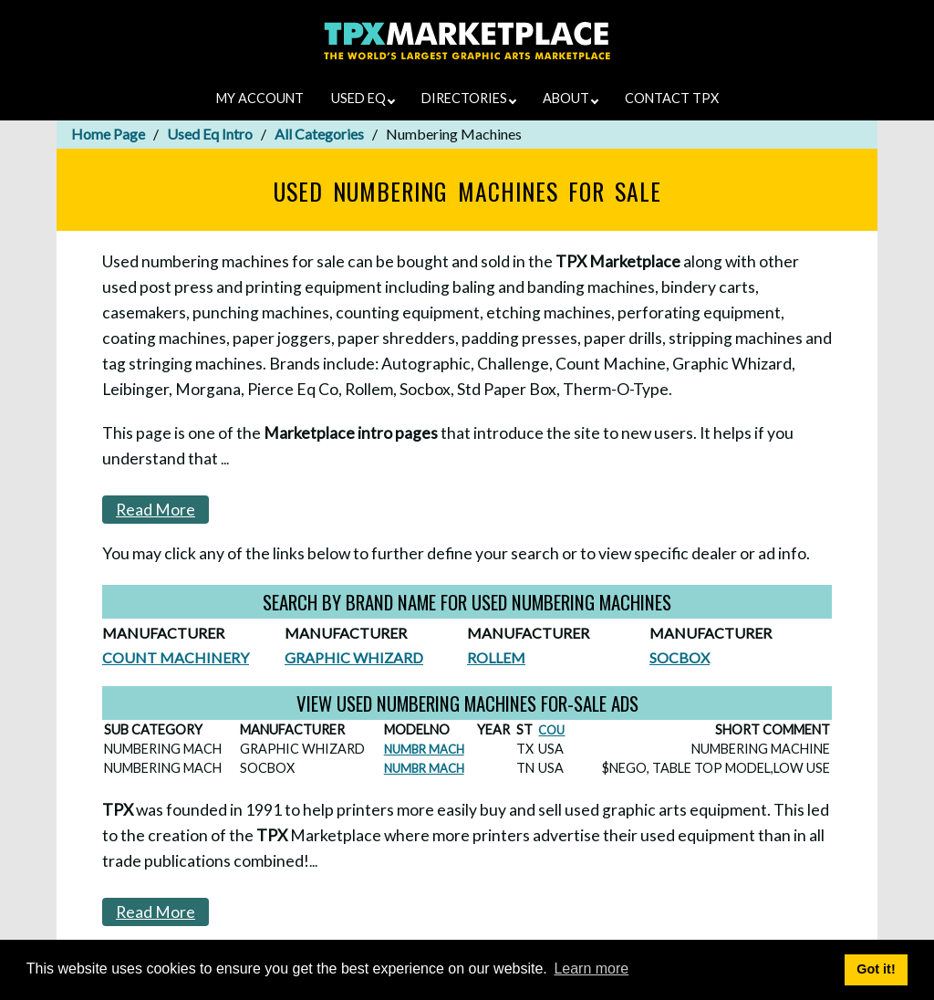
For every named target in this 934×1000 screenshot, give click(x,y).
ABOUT (570, 98)
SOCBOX (679, 657)
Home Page (108, 133)
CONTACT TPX (672, 98)
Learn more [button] (591, 968)
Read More (155, 509)
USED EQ (363, 98)
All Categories (319, 133)
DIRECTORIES (468, 98)
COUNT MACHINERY (175, 657)
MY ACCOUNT (260, 98)
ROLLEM (496, 657)
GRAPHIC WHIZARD (354, 657)
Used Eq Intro (210, 133)
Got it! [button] (875, 969)
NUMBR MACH (424, 749)
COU (551, 730)
